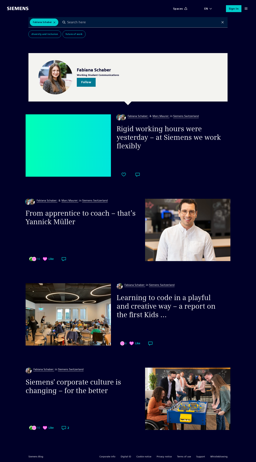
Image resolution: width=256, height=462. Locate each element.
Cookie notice (143, 456)
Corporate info (107, 456)
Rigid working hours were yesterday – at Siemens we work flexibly (169, 137)
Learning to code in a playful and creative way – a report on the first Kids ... (166, 306)
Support (200, 456)
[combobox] (143, 22)
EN (206, 8)
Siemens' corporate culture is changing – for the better (73, 386)
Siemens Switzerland (186, 116)
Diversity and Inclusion (44, 34)
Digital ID (126, 456)
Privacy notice (164, 456)
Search (64, 22)
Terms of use (184, 456)
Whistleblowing (219, 456)
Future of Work (74, 34)
